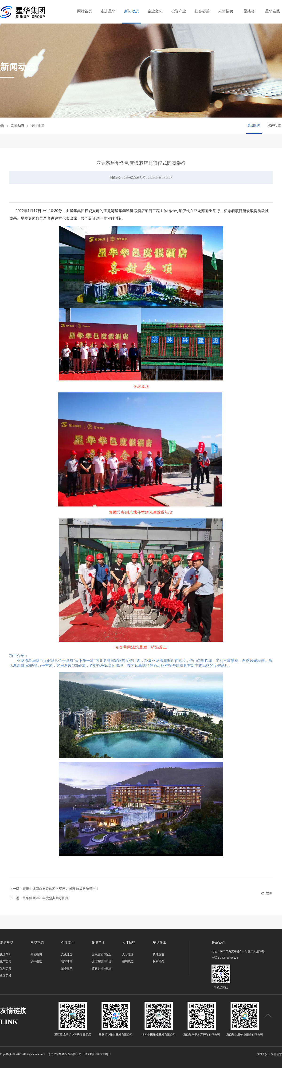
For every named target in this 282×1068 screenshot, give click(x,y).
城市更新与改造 (101, 961)
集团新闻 (254, 125)
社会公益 (202, 11)
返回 (269, 893)
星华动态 (37, 942)
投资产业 (178, 11)
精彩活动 (66, 961)
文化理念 (66, 954)
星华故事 (66, 968)
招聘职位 (127, 961)
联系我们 (158, 961)
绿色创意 (276, 1054)
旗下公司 (5, 961)
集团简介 (5, 954)
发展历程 (5, 968)
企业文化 (155, 11)
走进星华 (108, 11)
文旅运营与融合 (101, 954)
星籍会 (249, 11)
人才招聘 (225, 11)
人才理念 (127, 954)
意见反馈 (158, 954)
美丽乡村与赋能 (101, 968)
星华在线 (272, 11)
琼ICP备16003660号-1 (97, 1054)
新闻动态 (131, 11)
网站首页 (84, 11)
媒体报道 (274, 125)
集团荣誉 (5, 975)
